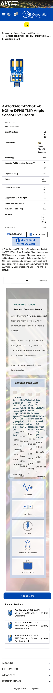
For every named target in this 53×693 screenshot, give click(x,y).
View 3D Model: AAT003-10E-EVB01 (25, 241)
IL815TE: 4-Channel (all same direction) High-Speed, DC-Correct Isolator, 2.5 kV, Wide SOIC (15, 416)
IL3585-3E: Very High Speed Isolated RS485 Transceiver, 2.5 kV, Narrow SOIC (30, 414)
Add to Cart (27, 595)
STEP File (37, 234)
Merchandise (28, 566)
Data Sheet (14, 234)
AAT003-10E (7, 252)
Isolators (28, 508)
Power (28, 527)
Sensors (28, 489)
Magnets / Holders (28, 547)
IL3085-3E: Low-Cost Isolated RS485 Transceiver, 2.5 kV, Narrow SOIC (22, 413)
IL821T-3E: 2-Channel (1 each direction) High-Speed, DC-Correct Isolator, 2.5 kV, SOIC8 (37, 418)
